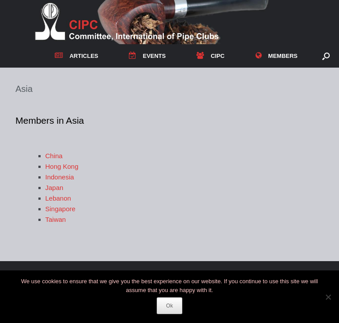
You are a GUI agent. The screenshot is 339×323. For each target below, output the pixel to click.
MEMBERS (277, 56)
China (54, 156)
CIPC (210, 56)
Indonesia (59, 177)
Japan (54, 187)
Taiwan (55, 219)
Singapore (60, 209)
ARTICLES (76, 56)
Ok (169, 306)
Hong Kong (62, 166)
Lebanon (58, 198)
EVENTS (147, 56)
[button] (326, 56)
